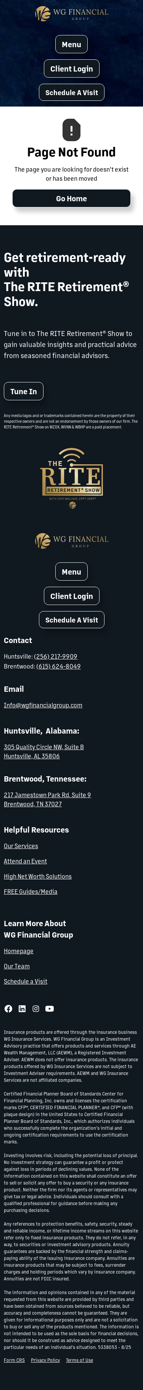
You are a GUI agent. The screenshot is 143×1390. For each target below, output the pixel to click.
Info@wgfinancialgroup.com (43, 704)
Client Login (71, 68)
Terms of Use (79, 1359)
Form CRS (14, 1359)
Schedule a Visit (25, 980)
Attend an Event (25, 860)
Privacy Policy (45, 1359)
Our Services (21, 845)
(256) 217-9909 (55, 656)
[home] (71, 13)
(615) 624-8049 (58, 665)
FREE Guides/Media (31, 891)
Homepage (19, 950)
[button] (71, 92)
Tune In (23, 391)
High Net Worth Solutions (38, 875)
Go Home (71, 198)
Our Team (17, 965)
